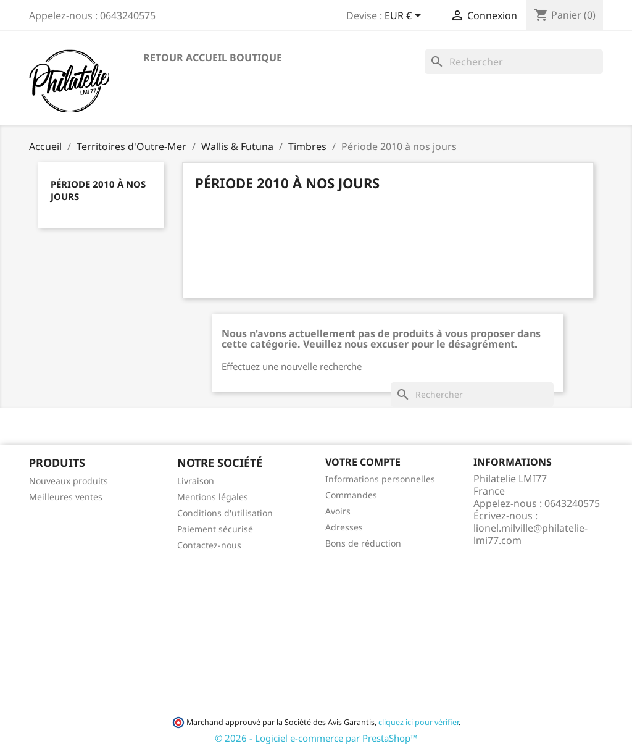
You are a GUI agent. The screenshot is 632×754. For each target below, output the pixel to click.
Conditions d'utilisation (225, 513)
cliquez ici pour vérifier (418, 722)
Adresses (344, 527)
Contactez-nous (209, 545)
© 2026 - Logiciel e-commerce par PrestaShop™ (316, 738)
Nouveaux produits (68, 481)
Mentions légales (212, 497)
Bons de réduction (363, 543)
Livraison (195, 481)
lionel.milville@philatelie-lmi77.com (530, 534)
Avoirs (338, 511)
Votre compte (363, 462)
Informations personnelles (380, 479)
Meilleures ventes (65, 497)
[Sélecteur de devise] (405, 16)
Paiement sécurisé (215, 529)
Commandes (351, 495)
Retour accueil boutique (212, 57)
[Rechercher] (514, 61)
